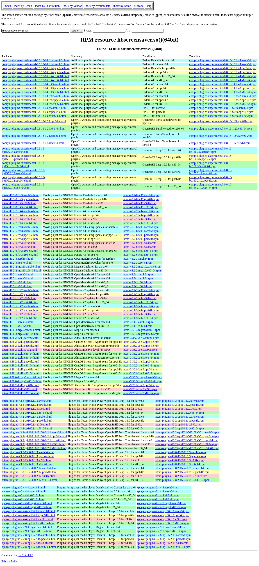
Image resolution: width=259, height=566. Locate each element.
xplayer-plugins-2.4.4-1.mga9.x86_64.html (27, 507)
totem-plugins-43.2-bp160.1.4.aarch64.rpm (179, 416)
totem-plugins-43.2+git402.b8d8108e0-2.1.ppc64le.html (34, 436)
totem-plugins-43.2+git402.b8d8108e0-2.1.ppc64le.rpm (187, 436)
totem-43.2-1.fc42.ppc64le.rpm (141, 294)
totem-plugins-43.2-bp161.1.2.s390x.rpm (178, 408)
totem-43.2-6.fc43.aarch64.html (20, 226)
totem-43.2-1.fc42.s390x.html (19, 298)
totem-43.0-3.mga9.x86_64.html (20, 333)
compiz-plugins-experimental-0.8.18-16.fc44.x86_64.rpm (222, 76)
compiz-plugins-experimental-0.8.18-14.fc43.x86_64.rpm (222, 92)
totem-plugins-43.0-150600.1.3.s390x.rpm (179, 460)
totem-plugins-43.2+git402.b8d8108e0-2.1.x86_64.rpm (186, 448)
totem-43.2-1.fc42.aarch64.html (20, 290)
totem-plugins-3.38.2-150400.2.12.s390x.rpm (181, 475)
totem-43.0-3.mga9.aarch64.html (21, 329)
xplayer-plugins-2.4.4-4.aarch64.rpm (158, 487)
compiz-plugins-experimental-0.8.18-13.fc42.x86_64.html (35, 103)
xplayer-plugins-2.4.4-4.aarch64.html (23, 487)
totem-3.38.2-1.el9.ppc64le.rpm (141, 361)
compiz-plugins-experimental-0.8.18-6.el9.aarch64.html (34, 107)
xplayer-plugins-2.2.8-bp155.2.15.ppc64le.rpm (164, 538)
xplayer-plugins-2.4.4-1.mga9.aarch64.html (27, 503)
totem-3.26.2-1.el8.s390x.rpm (140, 389)
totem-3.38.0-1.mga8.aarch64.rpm (142, 377)
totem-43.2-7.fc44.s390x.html (19, 219)
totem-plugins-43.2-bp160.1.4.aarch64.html (27, 416)
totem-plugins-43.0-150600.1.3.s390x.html (26, 460)
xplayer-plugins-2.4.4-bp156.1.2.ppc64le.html (28, 515)
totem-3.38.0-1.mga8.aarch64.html (22, 377)
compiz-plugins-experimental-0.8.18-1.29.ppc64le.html (34, 121)
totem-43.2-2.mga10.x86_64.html (21, 270)
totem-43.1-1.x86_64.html (17, 325)
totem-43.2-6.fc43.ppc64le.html (20, 234)
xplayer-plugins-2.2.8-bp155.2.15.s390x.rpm (162, 542)
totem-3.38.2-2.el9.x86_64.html (20, 353)
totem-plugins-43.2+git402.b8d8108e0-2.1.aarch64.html (34, 432)
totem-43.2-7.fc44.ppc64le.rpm (141, 215)
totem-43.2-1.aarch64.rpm (138, 274)
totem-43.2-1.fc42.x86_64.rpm (140, 302)
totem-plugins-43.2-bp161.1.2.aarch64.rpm (179, 400)
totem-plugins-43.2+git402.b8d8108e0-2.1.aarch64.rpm (187, 432)
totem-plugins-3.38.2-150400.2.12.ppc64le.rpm (182, 472)
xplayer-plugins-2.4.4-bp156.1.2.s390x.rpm (162, 519)
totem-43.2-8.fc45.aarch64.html (20, 195)
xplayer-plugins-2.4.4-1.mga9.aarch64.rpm (161, 503)
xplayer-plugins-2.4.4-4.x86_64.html (23, 495)
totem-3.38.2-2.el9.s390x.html (19, 349)
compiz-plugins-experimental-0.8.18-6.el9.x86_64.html (34, 115)
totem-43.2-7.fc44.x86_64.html (20, 223)
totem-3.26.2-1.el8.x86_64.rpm (141, 393)
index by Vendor (72, 5)
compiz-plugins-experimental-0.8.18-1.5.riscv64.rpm (219, 142)
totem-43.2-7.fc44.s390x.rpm (139, 219)
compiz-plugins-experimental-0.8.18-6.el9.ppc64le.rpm (221, 111)
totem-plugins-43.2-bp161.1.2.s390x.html (26, 408)
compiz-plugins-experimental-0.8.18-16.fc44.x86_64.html (35, 76)
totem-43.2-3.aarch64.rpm (138, 258)
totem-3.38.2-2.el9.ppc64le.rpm (141, 341)
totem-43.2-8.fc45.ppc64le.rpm (141, 199)
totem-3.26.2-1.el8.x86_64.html (20, 393)
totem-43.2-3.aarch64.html (17, 258)
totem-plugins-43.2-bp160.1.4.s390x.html (26, 424)
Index (7, 5)
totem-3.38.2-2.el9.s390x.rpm (140, 349)
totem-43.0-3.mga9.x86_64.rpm (141, 333)
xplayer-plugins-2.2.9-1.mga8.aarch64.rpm (161, 527)
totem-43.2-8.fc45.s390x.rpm (139, 203)
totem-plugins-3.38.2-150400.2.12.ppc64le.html (29, 472)
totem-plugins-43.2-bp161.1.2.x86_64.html (27, 412)
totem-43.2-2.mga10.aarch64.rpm (142, 266)
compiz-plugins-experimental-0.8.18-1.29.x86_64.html (33, 128)
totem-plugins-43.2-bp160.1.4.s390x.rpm (178, 424)
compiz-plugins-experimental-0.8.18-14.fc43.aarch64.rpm (222, 84)
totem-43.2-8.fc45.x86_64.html (20, 207)
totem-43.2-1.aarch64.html (17, 274)
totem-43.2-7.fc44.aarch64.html (20, 211)
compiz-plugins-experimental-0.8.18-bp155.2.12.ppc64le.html (23, 179)
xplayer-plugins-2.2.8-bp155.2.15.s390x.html (28, 542)
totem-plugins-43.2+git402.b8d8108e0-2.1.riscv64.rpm (186, 440)
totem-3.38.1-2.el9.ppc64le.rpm (141, 369)
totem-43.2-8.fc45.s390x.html (19, 203)
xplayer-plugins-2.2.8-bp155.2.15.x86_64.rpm (163, 546)
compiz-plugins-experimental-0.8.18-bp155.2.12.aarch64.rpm (210, 172)
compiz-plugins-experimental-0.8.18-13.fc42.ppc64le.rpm (222, 99)
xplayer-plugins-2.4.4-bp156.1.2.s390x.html (27, 519)
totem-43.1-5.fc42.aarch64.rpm (141, 306)
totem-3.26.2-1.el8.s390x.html (19, 389)
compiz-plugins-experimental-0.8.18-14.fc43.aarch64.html (35, 84)
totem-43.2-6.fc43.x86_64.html (20, 250)
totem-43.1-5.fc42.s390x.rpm (139, 314)
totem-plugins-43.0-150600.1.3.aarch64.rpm (180, 452)
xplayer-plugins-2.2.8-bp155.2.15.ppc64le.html (29, 538)
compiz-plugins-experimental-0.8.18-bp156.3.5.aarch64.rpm (210, 150)
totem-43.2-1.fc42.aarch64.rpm (141, 290)
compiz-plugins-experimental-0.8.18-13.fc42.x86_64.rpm (222, 103)
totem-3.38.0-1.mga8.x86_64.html (22, 381)
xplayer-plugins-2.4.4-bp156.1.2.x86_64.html (28, 523)
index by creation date (97, 5)
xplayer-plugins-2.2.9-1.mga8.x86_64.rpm (161, 531)
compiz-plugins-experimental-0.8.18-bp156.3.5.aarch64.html (23, 150)
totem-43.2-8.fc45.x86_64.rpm (140, 207)
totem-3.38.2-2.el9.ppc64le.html (20, 341)
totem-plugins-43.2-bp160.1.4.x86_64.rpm (179, 428)
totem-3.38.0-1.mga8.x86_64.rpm (142, 381)
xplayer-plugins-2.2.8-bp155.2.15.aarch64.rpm (164, 534)
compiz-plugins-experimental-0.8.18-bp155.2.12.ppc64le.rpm (210, 179)
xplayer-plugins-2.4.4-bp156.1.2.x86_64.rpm (163, 523)
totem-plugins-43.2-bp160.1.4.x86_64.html (27, 428)
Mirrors (138, 5)
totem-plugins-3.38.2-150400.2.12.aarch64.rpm (182, 468)
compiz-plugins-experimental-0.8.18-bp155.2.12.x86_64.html (23, 186)
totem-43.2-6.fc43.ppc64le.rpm (141, 234)
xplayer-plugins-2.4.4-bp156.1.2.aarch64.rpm (163, 511)
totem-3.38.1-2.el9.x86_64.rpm (141, 373)
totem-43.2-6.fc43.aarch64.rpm (141, 226)
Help (148, 5)
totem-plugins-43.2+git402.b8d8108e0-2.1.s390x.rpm (186, 444)
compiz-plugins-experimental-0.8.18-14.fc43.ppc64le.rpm (222, 88)
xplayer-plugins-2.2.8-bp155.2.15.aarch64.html (29, 534)
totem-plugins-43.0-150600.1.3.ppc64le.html (28, 456)
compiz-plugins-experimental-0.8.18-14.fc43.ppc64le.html (35, 88)
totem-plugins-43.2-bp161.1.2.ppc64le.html (27, 404)
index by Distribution (47, 5)
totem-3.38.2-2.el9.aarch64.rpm (141, 337)
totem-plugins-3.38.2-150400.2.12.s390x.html (28, 475)
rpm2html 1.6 (25, 555)
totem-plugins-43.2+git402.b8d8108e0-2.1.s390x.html (33, 444)
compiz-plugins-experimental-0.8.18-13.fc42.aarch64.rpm (222, 96)
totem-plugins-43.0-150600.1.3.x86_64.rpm (180, 464)
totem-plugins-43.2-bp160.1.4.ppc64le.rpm (179, 420)
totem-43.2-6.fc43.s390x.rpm (139, 242)
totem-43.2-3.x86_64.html (17, 262)
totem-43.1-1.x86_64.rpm (137, 325)
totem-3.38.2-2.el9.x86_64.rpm (141, 353)
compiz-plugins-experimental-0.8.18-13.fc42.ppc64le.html (35, 99)
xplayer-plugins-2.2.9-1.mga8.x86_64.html (27, 531)
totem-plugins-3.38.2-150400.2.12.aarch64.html (29, 468)
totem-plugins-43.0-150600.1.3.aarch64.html (28, 452)
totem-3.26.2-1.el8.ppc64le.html (20, 385)
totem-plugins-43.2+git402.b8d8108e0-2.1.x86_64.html (34, 448)
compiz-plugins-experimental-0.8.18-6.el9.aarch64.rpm (221, 107)
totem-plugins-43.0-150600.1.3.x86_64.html (27, 464)
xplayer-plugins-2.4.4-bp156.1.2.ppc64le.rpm (163, 515)
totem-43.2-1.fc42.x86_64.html (20, 302)
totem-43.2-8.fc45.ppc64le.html (20, 199)
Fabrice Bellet (9, 561)
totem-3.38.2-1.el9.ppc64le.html (20, 361)
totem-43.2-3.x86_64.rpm (137, 262)
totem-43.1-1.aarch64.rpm (138, 321)
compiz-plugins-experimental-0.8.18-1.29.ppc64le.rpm (220, 121)
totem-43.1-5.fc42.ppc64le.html (20, 310)
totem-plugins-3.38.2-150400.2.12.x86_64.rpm (182, 479)
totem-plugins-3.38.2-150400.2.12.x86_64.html (29, 479)
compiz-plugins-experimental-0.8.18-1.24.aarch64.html (34, 135)
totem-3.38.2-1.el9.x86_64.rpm (141, 365)
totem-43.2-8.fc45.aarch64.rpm (141, 195)
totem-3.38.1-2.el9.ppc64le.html (20, 369)
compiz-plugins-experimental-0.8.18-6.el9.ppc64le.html (34, 111)
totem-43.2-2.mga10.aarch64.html (21, 266)
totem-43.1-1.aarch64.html (17, 321)
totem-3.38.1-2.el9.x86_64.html (20, 373)
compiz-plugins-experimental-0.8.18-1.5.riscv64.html (33, 142)
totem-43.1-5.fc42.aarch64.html (20, 306)
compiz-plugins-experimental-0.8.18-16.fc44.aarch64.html (35, 60)
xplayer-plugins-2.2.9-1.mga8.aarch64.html (27, 527)
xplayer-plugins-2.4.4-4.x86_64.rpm (158, 495)
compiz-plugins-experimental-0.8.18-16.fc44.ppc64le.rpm (222, 68)
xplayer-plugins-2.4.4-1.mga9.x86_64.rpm (161, 507)
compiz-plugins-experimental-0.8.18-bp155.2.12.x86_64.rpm (210, 186)
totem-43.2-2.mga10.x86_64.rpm (142, 270)
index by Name (122, 5)
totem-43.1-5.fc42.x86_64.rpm (140, 318)
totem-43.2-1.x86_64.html (17, 282)
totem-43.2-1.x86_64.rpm (137, 282)
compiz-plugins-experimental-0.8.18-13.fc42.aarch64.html (35, 96)
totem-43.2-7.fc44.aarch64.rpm (141, 211)
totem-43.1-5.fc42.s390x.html (19, 314)
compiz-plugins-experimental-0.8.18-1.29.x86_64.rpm (220, 128)
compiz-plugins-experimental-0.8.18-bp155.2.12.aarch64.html (23, 172)
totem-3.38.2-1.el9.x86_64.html (20, 365)
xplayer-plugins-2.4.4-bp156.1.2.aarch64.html (28, 511)
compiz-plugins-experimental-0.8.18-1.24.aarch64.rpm (220, 135)
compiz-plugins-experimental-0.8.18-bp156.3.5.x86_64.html (23, 164)
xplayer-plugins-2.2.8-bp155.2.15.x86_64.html (29, 546)
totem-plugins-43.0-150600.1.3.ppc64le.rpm (180, 456)
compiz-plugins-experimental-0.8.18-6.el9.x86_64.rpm (221, 115)
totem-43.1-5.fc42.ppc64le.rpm (141, 310)
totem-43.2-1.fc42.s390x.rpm (139, 298)
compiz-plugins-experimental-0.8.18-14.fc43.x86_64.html (35, 92)
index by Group (23, 5)
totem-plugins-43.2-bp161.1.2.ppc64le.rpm (179, 404)
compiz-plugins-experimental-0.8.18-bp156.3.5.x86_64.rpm (210, 164)
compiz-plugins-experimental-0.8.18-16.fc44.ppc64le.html (35, 68)
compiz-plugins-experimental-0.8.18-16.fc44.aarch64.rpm (222, 60)
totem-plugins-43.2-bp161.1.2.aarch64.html (27, 400)
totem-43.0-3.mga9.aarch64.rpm (141, 329)
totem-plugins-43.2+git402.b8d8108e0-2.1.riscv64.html (34, 440)
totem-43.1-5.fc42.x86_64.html (20, 318)
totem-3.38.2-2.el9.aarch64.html (20, 337)
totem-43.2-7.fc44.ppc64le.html (20, 215)
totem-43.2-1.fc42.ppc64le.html (20, 294)
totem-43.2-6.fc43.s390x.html (19, 242)
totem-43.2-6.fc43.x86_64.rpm (140, 250)
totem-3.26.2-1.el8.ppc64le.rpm (141, 385)
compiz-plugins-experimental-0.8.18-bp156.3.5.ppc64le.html (23, 157)
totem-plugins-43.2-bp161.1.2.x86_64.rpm (179, 412)
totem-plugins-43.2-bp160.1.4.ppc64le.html (27, 420)
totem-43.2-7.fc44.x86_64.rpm (140, 223)
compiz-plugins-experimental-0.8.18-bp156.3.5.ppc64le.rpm (210, 157)
